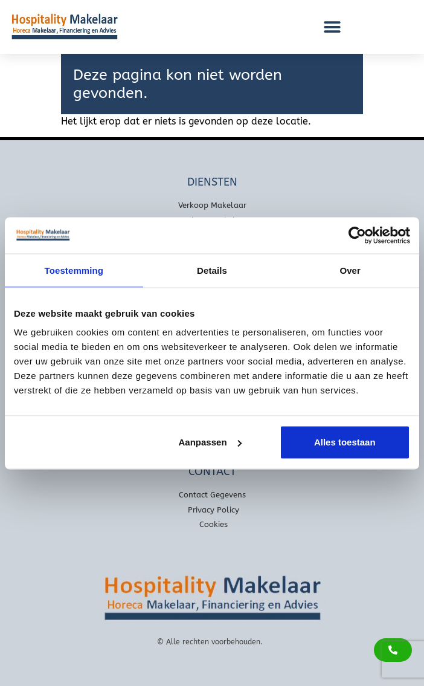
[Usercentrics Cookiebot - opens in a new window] (357, 235)
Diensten (212, 182)
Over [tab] (350, 270)
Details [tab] (212, 270)
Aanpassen (210, 442)
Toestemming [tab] (74, 270)
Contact (212, 471)
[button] (331, 26)
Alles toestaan (345, 442)
